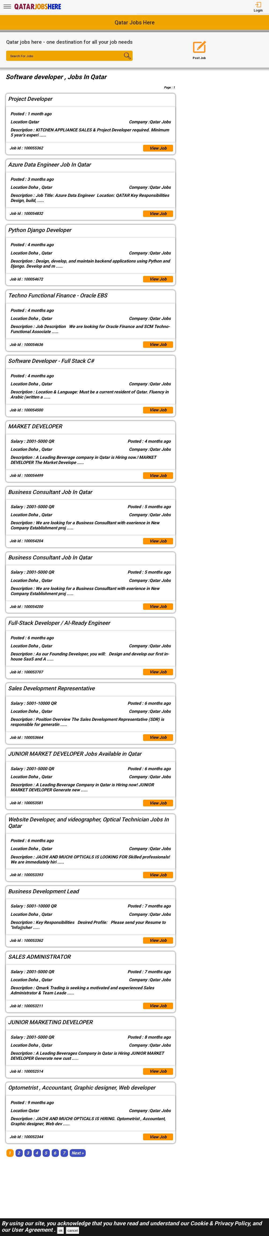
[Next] (78, 1159)
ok (60, 1230)
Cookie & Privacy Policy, (221, 1223)
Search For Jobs (22, 56)
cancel (73, 1230)
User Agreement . (33, 1230)
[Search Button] (122, 60)
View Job (158, 148)
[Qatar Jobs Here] (38, 9)
